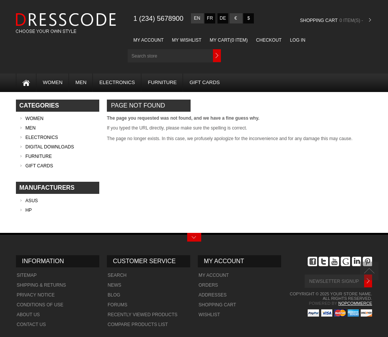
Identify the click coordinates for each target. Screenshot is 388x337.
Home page (23, 81)
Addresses (213, 295)
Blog (114, 295)
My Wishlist (187, 40)
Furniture (162, 82)
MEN (80, 82)
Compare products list (138, 324)
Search (117, 275)
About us (28, 314)
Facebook (312, 262)
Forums (117, 304)
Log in (297, 40)
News (114, 285)
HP (28, 210)
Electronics (117, 82)
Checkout (269, 40)
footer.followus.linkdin (356, 262)
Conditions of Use (40, 304)
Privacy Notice (36, 295)
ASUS (31, 200)
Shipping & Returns (41, 285)
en (197, 18)
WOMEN (53, 82)
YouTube (334, 262)
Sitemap (27, 275)
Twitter (323, 262)
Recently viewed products (142, 314)
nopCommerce (355, 303)
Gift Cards (204, 82)
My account (148, 40)
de (223, 18)
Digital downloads (49, 147)
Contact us (31, 324)
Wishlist (209, 314)
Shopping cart (217, 304)
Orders (208, 285)
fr (210, 18)
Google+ (345, 262)
